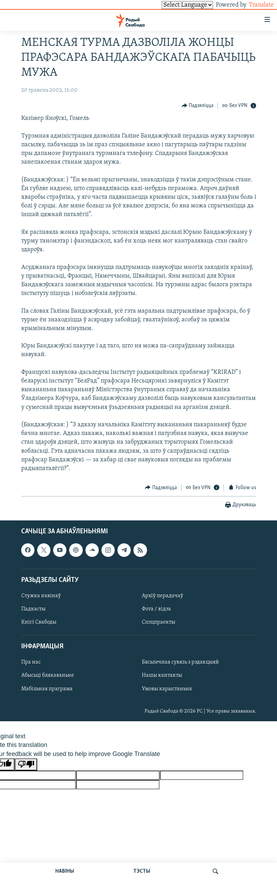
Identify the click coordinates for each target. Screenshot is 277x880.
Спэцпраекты (158, 622)
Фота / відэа (156, 609)
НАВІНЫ (64, 871)
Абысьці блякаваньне (47, 675)
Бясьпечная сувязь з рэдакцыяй (180, 662)
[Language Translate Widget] (175, 5)
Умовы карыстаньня (167, 688)
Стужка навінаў (41, 596)
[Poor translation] (26, 764)
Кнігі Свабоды (38, 622)
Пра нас (31, 662)
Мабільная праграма (47, 688)
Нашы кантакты (162, 675)
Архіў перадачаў (162, 596)
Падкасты (33, 609)
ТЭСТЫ (141, 871)
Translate (255, 5)
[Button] (198, 105)
